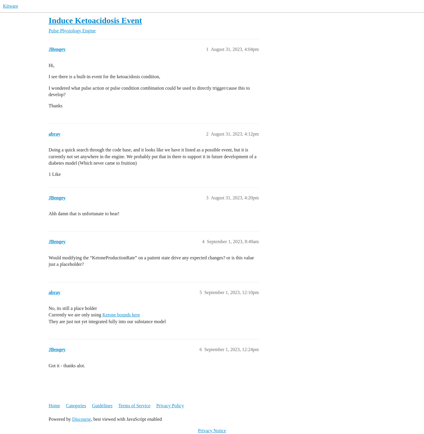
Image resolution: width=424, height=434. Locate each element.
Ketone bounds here (121, 314)
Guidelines (102, 405)
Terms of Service (134, 405)
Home (54, 405)
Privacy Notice (212, 430)
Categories (76, 405)
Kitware (10, 6)
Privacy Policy (170, 405)
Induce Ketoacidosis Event (95, 20)
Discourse (81, 419)
